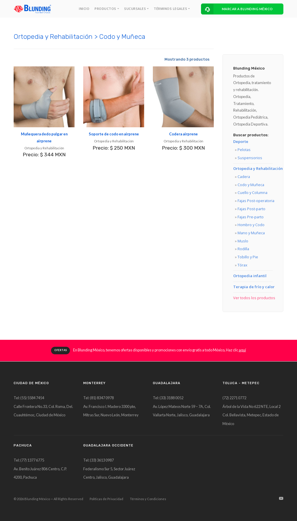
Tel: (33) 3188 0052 (168, 397)
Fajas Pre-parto (251, 216)
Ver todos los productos (254, 297)
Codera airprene (183, 134)
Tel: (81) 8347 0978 (98, 397)
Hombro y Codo (251, 224)
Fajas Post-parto (251, 208)
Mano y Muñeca (251, 232)
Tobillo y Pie (248, 256)
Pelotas (244, 149)
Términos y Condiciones (148, 499)
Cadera (244, 176)
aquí (242, 350)
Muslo (243, 241)
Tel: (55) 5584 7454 (29, 397)
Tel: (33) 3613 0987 (98, 460)
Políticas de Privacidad (106, 499)
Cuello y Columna (252, 192)
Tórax (242, 265)
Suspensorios (250, 157)
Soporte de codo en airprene (114, 134)
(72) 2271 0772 (234, 397)
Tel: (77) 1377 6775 (29, 460)
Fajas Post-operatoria (256, 200)
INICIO (84, 8)
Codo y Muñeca (251, 184)
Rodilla (243, 248)
